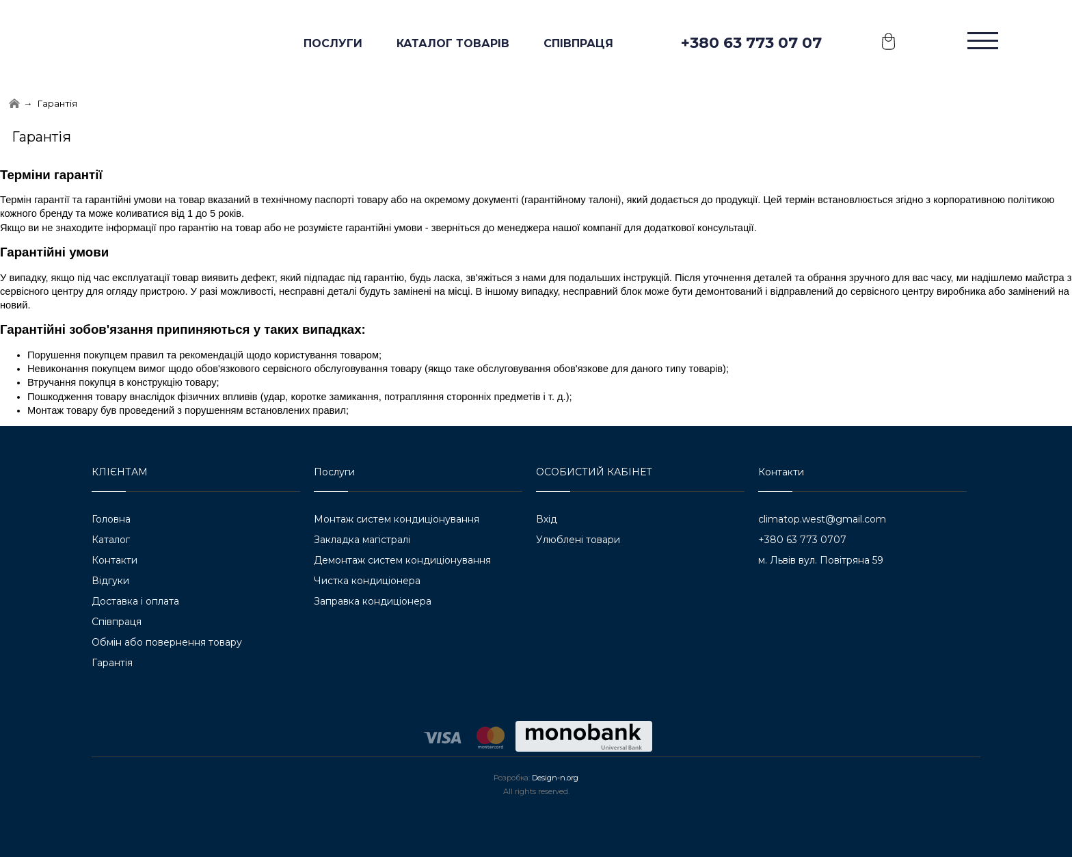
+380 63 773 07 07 (751, 43)
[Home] (14, 103)
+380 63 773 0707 (802, 539)
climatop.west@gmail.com (822, 519)
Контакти (114, 560)
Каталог (111, 539)
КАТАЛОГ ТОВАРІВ (453, 43)
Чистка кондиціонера (367, 581)
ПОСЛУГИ (333, 43)
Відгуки (110, 581)
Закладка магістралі (362, 539)
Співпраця (578, 43)
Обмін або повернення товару (167, 642)
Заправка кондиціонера (372, 601)
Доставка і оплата (135, 601)
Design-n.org (555, 777)
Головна (111, 519)
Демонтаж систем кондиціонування (402, 560)
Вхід (546, 519)
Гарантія (112, 663)
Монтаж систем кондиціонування (396, 519)
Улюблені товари (578, 539)
